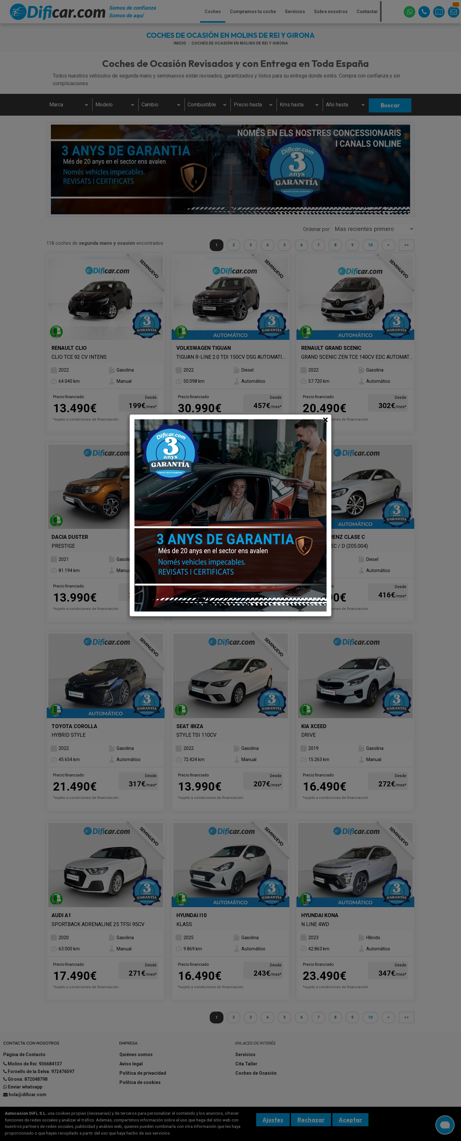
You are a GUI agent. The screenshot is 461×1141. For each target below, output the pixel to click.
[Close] (325, 420)
